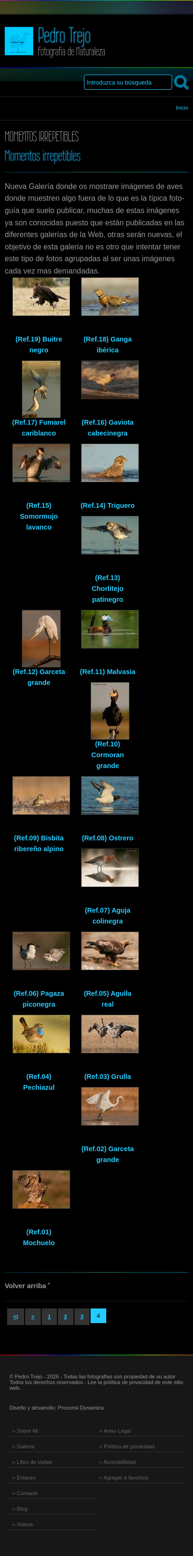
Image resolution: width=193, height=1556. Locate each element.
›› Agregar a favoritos (123, 1477)
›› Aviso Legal (115, 1431)
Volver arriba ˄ (27, 1286)
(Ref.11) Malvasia (108, 671)
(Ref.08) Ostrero (108, 838)
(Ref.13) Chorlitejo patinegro (107, 588)
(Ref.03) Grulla (107, 1076)
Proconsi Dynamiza (80, 1408)
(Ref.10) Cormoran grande (108, 754)
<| (15, 1316)
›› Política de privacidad (127, 1446)
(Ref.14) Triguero (108, 505)
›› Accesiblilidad (117, 1462)
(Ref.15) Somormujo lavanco (39, 516)
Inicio (182, 108)
